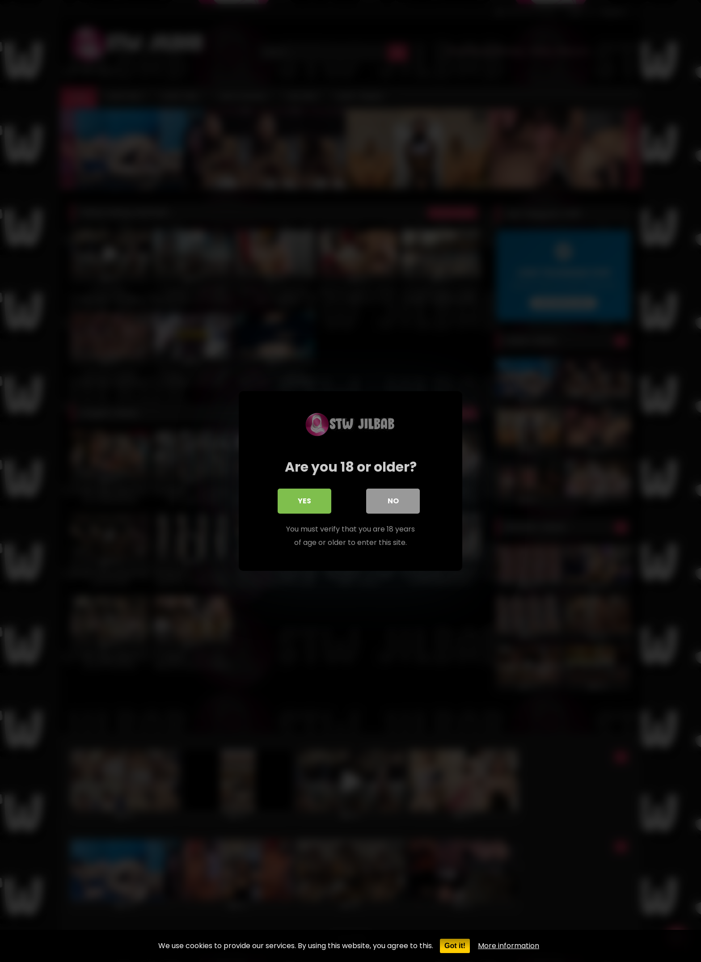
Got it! (454, 945)
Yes (304, 501)
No (393, 501)
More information (508, 946)
